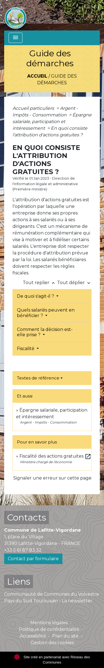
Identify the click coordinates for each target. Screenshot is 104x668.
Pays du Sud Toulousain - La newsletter (48, 600)
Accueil (37, 76)
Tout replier (40, 282)
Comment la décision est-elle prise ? (45, 332)
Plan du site (65, 636)
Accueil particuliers (33, 108)
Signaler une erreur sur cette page (52, 478)
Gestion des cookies (52, 642)
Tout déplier (74, 282)
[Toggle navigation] (15, 38)
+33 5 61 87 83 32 (23, 550)
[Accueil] (15, 15)
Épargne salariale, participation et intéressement (52, 121)
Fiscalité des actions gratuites (55, 456)
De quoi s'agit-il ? (36, 296)
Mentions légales (49, 622)
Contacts (26, 517)
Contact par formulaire (33, 558)
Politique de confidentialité (49, 629)
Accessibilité (33, 636)
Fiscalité (26, 348)
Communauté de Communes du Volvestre (51, 594)
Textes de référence (38, 378)
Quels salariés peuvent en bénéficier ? (46, 312)
